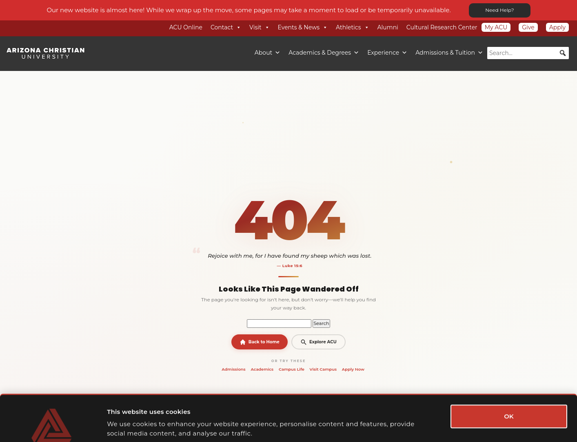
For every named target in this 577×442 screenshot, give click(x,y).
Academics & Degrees (323, 52)
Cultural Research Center (441, 27)
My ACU (496, 27)
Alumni (387, 27)
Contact (226, 27)
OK (509, 376)
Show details (441, 426)
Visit (259, 27)
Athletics (352, 27)
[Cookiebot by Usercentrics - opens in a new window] (53, 426)
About (267, 52)
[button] (563, 53)
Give (528, 27)
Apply (557, 27)
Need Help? (499, 10)
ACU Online (185, 27)
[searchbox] (528, 53)
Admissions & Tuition (449, 52)
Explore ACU (318, 342)
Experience (387, 52)
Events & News (303, 27)
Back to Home (260, 342)
